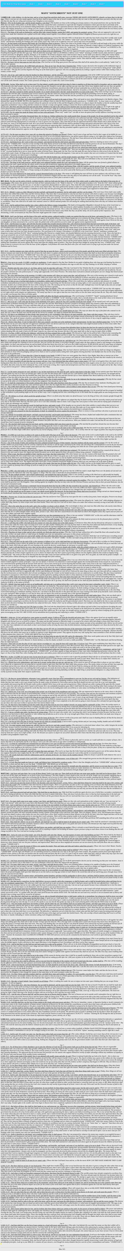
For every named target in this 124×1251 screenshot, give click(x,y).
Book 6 (75, 4)
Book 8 (93, 4)
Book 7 (84, 4)
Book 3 (49, 4)
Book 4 (58, 4)
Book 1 (32, 4)
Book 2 (40, 4)
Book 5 (67, 4)
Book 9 (101, 4)
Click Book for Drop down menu (14, 4)
